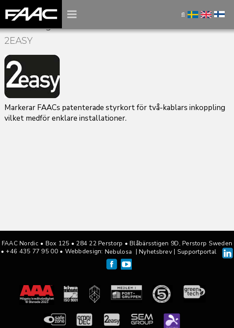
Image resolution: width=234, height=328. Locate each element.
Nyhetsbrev (155, 252)
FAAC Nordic (31, 14)
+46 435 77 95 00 (32, 251)
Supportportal (197, 252)
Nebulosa (118, 252)
